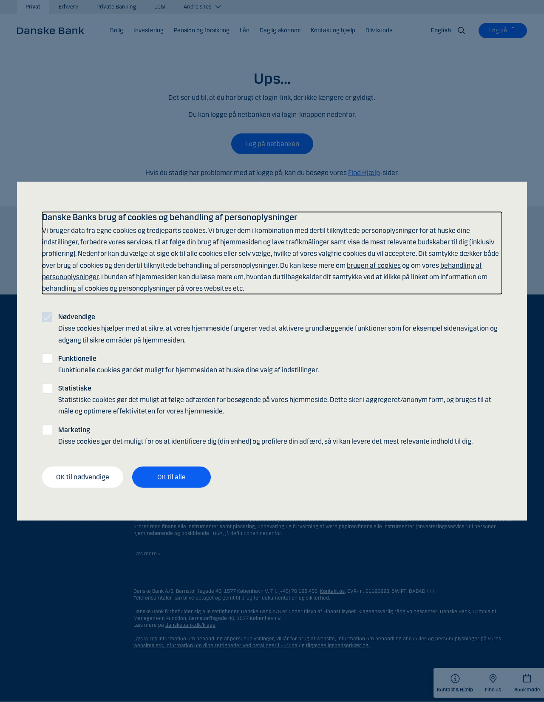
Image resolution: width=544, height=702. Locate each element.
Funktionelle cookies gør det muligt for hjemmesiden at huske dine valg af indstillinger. (188, 364)
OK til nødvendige (82, 477)
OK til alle (171, 477)
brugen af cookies (374, 265)
